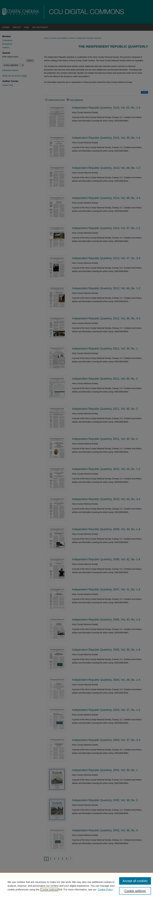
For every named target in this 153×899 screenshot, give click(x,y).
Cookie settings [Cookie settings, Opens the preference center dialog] (135, 891)
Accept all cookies (135, 881)
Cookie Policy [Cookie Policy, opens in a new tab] (105, 889)
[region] (76, 885)
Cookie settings (49, 889)
